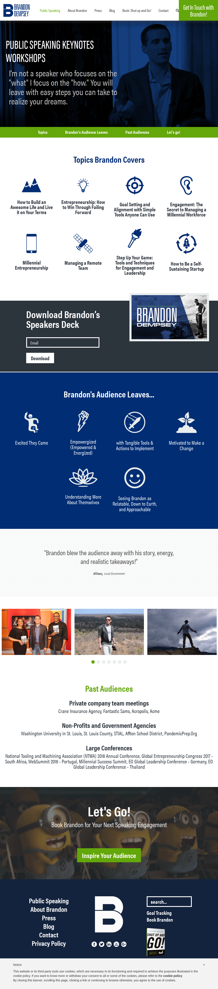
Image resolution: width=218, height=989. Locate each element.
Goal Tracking (159, 912)
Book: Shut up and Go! (136, 10)
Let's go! (173, 132)
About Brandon (77, 10)
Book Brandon (160, 919)
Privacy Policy (49, 943)
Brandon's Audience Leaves (86, 132)
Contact (163, 10)
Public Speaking (50, 10)
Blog (112, 10)
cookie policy (172, 976)
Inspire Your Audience (109, 855)
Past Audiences (137, 132)
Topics (42, 132)
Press (98, 10)
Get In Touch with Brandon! (198, 10)
